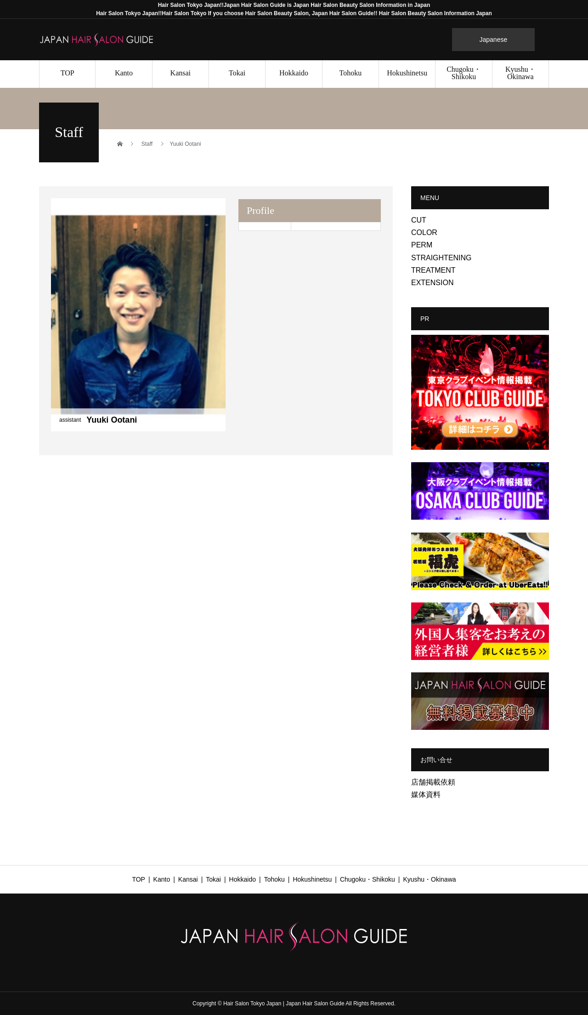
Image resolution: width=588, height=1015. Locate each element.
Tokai (237, 73)
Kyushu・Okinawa (520, 72)
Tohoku (350, 73)
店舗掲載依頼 (433, 782)
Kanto (124, 73)
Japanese (494, 39)
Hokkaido (293, 73)
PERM (421, 245)
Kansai (180, 73)
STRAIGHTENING (441, 258)
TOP (67, 73)
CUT (418, 220)
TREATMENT (433, 270)
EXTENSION (432, 283)
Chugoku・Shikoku (464, 72)
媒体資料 (426, 794)
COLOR (424, 232)
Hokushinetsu (407, 73)
